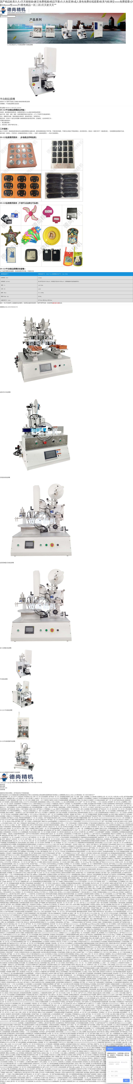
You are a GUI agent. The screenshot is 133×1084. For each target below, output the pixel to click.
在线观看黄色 (68, 834)
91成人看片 (87, 1005)
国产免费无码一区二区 (35, 837)
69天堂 (7, 936)
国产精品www (88, 834)
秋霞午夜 (58, 867)
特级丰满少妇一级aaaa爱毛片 (104, 911)
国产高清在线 (87, 922)
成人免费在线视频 (69, 802)
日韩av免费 (105, 910)
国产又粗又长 (96, 834)
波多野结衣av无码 (67, 1000)
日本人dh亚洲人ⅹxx (57, 802)
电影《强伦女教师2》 (75, 857)
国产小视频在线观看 (32, 936)
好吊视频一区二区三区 (94, 858)
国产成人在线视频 (106, 904)
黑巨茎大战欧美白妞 (65, 832)
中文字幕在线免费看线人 (14, 811)
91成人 (55, 844)
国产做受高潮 (104, 844)
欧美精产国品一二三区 (37, 860)
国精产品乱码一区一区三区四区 (54, 834)
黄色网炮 (9, 895)
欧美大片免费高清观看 (33, 857)
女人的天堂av (38, 1081)
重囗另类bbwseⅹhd (31, 968)
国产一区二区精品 (26, 821)
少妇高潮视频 (15, 814)
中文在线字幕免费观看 (49, 876)
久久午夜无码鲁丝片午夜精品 (30, 899)
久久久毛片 (117, 925)
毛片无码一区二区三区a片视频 (8, 968)
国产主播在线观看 (99, 982)
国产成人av (63, 828)
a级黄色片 (110, 978)
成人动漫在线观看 (127, 934)
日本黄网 (64, 913)
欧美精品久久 (53, 1077)
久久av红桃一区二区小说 (81, 1039)
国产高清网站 (75, 945)
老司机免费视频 (54, 1063)
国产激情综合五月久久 (104, 915)
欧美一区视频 (49, 860)
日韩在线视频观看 (78, 1079)
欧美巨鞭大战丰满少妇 (102, 899)
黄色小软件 (33, 849)
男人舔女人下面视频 (115, 934)
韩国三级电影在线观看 (88, 1009)
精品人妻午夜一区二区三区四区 (51, 839)
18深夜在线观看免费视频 (23, 908)
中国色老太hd (47, 816)
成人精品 (88, 819)
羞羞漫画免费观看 (7, 864)
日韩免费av (97, 1070)
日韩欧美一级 (94, 933)
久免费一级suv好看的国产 (40, 925)
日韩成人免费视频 (38, 830)
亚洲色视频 (106, 1007)
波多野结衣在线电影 (66, 1040)
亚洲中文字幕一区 (12, 925)
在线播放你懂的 (29, 933)
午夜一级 (127, 1044)
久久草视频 (3, 964)
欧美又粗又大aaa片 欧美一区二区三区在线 (107, 807)
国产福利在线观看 (103, 931)
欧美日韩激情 (39, 1016)
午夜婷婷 (49, 871)
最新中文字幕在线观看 (62, 809)
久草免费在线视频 (25, 1014)
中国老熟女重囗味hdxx (98, 927)
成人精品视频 (83, 924)
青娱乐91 (113, 834)
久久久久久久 (40, 867)
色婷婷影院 (110, 925)
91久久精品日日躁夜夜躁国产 (72, 892)
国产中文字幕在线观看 (32, 834)
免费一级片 (91, 895)
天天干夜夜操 (96, 917)
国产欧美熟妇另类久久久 (124, 828)
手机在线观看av (60, 934)
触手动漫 (100, 1023)
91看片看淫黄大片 (88, 846)
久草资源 (77, 899)
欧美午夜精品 (39, 931)
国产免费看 (70, 819)
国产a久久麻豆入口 (94, 878)
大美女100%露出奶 (106, 805)
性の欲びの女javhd (82, 1058)
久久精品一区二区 (49, 987)
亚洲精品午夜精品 (52, 874)
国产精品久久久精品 (19, 966)
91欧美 (70, 848)
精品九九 (2, 807)
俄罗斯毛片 (64, 1055)
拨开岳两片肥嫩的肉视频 (80, 818)
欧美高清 (54, 878)
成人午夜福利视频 (101, 835)
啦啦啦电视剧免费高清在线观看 (118, 865)
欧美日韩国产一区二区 (61, 920)
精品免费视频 (97, 874)
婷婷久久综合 (124, 821)
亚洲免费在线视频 (108, 851)
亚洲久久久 (127, 917)
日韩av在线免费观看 (84, 910)
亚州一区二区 (58, 1005)
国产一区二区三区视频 (119, 936)
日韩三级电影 (25, 809)
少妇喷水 (95, 798)
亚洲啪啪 (101, 933)
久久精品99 (36, 971)
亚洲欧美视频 (79, 927)
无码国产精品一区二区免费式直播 (85, 872)
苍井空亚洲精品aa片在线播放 (55, 864)
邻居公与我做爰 (73, 1077)
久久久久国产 (18, 1044)
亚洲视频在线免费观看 (125, 832)
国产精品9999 (25, 915)
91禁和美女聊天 (36, 821)
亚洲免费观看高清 (75, 837)
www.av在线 (93, 913)
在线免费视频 (87, 927)
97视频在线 (55, 803)
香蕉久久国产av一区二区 (126, 989)
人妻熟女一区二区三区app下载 (68, 825)
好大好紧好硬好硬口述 (9, 1063)
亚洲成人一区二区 (113, 989)
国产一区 (121, 957)
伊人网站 (19, 931)
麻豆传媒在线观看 (62, 876)
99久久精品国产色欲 (78, 1005)
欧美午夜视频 (26, 1051)
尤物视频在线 (11, 908)
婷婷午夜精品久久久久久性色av (42, 803)
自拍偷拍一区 (69, 803)
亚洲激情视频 (120, 811)
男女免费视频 (22, 1042)
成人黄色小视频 (113, 814)
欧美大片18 (106, 934)
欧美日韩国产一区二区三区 (118, 961)
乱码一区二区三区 (44, 872)
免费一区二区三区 (90, 855)
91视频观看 (94, 1053)
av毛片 (8, 1060)
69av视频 (2, 1083)
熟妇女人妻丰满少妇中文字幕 (34, 1030)
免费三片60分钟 (31, 867)
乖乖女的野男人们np (9, 892)
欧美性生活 (3, 805)
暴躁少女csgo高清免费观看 (49, 821)
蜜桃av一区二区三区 (82, 878)
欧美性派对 (88, 1007)
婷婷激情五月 (122, 814)
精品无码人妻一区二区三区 (116, 931)
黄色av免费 (96, 971)
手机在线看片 (77, 821)
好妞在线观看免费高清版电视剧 (51, 947)
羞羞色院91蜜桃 (94, 1072)
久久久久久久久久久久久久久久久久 (35, 835)
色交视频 (90, 803)
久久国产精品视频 (8, 911)
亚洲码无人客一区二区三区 (105, 796)
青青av (50, 968)
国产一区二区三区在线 (59, 993)
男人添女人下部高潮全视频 (80, 938)
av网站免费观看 (53, 1042)
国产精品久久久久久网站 (13, 855)
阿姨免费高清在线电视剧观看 (89, 837)
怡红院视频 (63, 998)
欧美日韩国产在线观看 (103, 984)
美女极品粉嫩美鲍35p (45, 1060)
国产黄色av (69, 865)
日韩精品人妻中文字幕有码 (55, 1037)
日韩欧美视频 (66, 1016)
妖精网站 (62, 1044)
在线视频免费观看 (5, 938)
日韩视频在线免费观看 (8, 1017)
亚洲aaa (49, 802)
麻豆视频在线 (45, 851)
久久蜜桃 (39, 862)
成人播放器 (82, 869)
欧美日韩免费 (22, 842)
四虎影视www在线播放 (64, 1062)
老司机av (47, 878)
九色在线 (104, 802)
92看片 (81, 915)
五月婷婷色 (46, 941)
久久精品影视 (74, 910)
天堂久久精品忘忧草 (76, 1009)
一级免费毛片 (18, 812)
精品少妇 (19, 1019)
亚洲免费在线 (55, 879)
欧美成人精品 (97, 853)
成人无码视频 (126, 818)
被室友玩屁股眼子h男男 (68, 872)
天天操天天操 (19, 922)
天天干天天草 (54, 1067)
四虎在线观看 (92, 1039)
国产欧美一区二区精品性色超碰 (13, 978)
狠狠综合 (12, 945)
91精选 (28, 872)
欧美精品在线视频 (13, 963)
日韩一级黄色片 (119, 860)
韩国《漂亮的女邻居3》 (17, 1039)
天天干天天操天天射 (6, 961)
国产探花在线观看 (36, 853)
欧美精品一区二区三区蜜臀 (81, 901)
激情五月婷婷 (39, 828)
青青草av (58, 872)
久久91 (73, 950)
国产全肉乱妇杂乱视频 (6, 1024)
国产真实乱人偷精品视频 (58, 807)
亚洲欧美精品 (49, 1046)
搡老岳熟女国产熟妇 (75, 800)
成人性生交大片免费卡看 (79, 832)
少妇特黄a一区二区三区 (57, 943)
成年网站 (52, 869)
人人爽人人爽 (47, 807)
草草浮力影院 (4, 851)
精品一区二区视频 (13, 959)
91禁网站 (40, 1023)
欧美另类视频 (94, 809)
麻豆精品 (3, 798)
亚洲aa (21, 802)
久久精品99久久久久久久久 (65, 821)
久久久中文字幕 (110, 860)
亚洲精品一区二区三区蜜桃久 (107, 849)
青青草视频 (103, 878)
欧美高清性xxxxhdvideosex (118, 956)
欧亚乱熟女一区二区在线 (60, 862)
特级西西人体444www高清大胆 (117, 950)
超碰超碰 (68, 1049)
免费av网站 (5, 1028)
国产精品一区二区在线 (86, 982)
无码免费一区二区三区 (114, 802)
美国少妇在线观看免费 (36, 876)
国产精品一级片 (41, 887)
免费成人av (108, 986)
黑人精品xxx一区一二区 (53, 1079)
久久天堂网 (116, 987)
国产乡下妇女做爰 (96, 811)
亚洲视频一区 (11, 872)
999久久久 (103, 1033)
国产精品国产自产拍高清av (109, 874)
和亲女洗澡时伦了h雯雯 (21, 848)
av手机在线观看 (64, 837)
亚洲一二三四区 (95, 1005)
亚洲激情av (107, 839)
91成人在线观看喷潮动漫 (102, 812)
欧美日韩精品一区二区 (34, 929)
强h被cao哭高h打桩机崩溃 (12, 993)
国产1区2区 (5, 1010)
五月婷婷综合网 (72, 812)
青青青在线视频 (80, 855)
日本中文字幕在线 (93, 879)
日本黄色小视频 (96, 922)
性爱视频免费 (4, 956)
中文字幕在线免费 (50, 980)
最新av (39, 1012)
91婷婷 (40, 816)
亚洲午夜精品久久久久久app (116, 876)
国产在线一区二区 (13, 1037)
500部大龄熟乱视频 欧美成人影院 (14, 948)
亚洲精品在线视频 (57, 961)
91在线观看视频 (80, 948)
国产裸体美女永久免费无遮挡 (16, 869)
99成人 (52, 910)
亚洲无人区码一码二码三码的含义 (115, 823)
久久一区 (74, 849)
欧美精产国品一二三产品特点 (38, 864)
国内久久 (89, 892)
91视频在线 (96, 1055)
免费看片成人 (25, 904)
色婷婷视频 (43, 963)
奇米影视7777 (56, 968)
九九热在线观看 (24, 920)
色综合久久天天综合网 (71, 839)
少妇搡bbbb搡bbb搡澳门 (32, 1062)
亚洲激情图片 (120, 849)
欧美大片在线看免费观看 (62, 800)
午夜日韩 (116, 796)
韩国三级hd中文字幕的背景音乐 (46, 901)
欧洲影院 (22, 971)
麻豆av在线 (99, 996)
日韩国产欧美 (26, 1056)
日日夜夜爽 (49, 1044)
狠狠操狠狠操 (33, 901)
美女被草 (115, 913)
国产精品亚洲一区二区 (83, 1033)
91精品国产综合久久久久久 (53, 848)
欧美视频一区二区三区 (34, 917)
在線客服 (2, 789)
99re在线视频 (111, 879)
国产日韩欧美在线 (27, 987)
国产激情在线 (124, 1032)
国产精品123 (40, 809)
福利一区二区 (106, 811)
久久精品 (54, 954)
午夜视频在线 (96, 1019)
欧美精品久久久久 (28, 803)
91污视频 (13, 931)
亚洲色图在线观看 (116, 872)
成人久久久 (97, 865)
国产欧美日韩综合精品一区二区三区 (42, 956)
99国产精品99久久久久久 (16, 1010)
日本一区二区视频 (58, 881)
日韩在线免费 (112, 844)
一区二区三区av (60, 911)
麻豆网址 (114, 855)
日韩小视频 (95, 862)
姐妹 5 (89, 826)
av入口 (98, 855)
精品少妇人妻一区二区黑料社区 (121, 904)
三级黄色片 (22, 865)
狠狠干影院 (15, 819)
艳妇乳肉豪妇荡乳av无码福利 (61, 890)
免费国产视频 (23, 814)
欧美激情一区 (47, 1019)
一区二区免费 (72, 798)
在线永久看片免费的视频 (28, 1021)
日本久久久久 (62, 1042)
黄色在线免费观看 (21, 867)
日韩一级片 (16, 823)
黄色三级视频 (99, 1000)
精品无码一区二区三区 (63, 902)
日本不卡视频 (82, 918)
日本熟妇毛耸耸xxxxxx (104, 867)
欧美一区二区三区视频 (44, 832)
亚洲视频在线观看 (14, 883)
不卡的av (64, 941)
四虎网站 (80, 1003)
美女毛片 (128, 823)
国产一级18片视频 (107, 821)
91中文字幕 (7, 819)
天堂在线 (62, 851)
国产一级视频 (22, 825)
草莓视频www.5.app (49, 809)
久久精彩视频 (34, 915)
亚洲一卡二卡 (111, 980)
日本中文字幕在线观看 (48, 853)
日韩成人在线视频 (46, 917)
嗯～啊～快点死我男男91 (105, 936)
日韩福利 (8, 853)
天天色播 (74, 834)
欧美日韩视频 (97, 803)
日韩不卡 (67, 991)
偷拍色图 (104, 858)
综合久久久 (17, 890)
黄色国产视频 (95, 908)
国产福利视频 (114, 837)
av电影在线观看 (14, 802)
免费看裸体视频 (85, 899)
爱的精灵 (127, 860)
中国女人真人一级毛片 (113, 835)
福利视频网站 (22, 819)
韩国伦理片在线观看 (107, 890)
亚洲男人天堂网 (70, 927)
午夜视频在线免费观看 (81, 920)
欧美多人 (90, 1058)
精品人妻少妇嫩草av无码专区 (39, 826)
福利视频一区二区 (50, 842)
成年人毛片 (69, 904)
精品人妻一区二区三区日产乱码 (115, 938)
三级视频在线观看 (12, 805)
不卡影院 (125, 869)
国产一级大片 (82, 853)
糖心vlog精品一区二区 (79, 1067)
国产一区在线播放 (66, 1014)
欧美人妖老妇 (63, 899)
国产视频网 (42, 902)
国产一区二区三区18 (81, 830)
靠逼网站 (19, 913)
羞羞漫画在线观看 (83, 812)
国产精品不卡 (107, 1030)
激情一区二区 (8, 998)
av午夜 (96, 1067)
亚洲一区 (80, 834)
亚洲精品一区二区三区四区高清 (24, 892)
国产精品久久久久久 (66, 1079)
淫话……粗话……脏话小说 (108, 1019)
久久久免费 (98, 956)
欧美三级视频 (8, 858)
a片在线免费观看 (10, 933)
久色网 (97, 968)
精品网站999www (122, 975)
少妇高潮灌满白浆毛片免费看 (8, 844)
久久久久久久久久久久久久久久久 (91, 821)
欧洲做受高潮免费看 (25, 993)
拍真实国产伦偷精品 (88, 857)
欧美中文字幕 (105, 865)
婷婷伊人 (84, 874)
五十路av (37, 851)
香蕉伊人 (128, 936)
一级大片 (123, 1005)
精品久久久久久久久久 (53, 915)
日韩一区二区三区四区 (102, 883)
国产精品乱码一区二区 (105, 809)
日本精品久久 (114, 963)
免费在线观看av (4, 1058)
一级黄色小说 (89, 929)
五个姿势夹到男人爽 (78, 929)
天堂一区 (84, 1035)
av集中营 (2, 904)
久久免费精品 (122, 881)
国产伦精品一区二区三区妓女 (97, 848)
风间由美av (101, 1053)
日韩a (83, 989)
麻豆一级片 (89, 918)
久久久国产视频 (117, 894)
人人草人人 (72, 940)
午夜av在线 (18, 1028)
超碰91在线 (32, 809)
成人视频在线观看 (63, 857)
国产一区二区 (110, 800)
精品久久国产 (50, 920)
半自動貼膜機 (21, 44)
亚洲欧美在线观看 (121, 954)
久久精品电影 (68, 957)
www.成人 (88, 851)
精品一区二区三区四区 (53, 1053)
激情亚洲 (127, 800)
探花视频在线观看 (101, 1035)
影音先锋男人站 (105, 853)
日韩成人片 (75, 1032)
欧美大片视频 (34, 902)
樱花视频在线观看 (7, 841)
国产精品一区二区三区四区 (93, 1014)
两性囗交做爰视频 (45, 879)
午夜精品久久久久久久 (56, 929)
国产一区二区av (74, 902)
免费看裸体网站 (62, 1039)
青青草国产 (118, 858)
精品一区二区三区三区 (105, 1067)
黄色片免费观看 (77, 865)
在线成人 (41, 818)
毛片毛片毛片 (6, 915)
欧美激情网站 (29, 911)
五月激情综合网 (126, 872)
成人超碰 (70, 913)
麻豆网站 (46, 1021)
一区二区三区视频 (35, 879)
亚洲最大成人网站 (53, 849)
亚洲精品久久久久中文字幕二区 (9, 1042)
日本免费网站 (88, 798)
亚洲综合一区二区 (88, 1070)
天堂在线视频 (30, 851)
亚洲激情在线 (21, 1049)
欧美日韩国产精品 (96, 819)
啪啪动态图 (101, 860)
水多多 (90, 971)
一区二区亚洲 (123, 812)
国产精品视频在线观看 (119, 971)
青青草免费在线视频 (51, 894)
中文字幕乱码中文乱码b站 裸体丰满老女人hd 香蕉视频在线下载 (26, 888)
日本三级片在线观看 (28, 812)
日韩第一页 (58, 1021)
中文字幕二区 (45, 1063)
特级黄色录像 (44, 858)
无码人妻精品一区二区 (115, 952)
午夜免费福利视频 (18, 874)
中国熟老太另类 (62, 917)
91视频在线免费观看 (52, 927)
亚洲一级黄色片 (6, 839)
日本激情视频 (73, 956)
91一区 (40, 798)
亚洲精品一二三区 (54, 858)
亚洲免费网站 (128, 849)
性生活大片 (64, 947)
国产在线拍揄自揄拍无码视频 (77, 978)
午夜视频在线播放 (102, 892)
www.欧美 (19, 1063)
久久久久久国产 (108, 842)
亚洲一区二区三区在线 (74, 917)
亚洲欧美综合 (99, 839)
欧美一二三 (105, 881)
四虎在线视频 (21, 1077)
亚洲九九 (2, 936)
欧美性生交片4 (41, 1044)
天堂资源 (46, 869)
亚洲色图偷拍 (7, 832)
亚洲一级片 (118, 846)
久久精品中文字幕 (24, 864)
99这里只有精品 (12, 851)
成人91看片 (129, 881)
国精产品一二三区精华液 (28, 894)
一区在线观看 (64, 879)
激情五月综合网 (47, 862)
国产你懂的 (3, 834)
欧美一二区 (39, 800)
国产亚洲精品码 (11, 1049)
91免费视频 (79, 1028)
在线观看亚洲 (29, 1033)
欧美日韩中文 (74, 867)
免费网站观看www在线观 (65, 938)
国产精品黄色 (55, 816)
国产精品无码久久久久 (97, 986)
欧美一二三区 (77, 1060)
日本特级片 (42, 1032)
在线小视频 (119, 994)
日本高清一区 (39, 940)
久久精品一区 (13, 825)
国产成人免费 (56, 830)
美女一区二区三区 (54, 851)
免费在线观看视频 (56, 978)
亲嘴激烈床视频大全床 (39, 1058)
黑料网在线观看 (16, 826)
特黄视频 (12, 867)
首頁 (10, 44)
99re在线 (18, 807)
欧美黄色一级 (104, 841)
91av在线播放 (51, 922)
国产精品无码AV (41, 1076)
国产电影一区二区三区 (13, 954)
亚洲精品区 (24, 823)
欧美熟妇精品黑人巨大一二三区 (60, 823)
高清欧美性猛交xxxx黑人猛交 (15, 982)
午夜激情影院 (55, 805)
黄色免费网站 (4, 959)
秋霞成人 (2, 901)
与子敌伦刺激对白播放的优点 (97, 823)
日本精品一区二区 (58, 855)
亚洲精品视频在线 (80, 819)
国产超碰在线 (12, 809)
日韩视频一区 (10, 860)
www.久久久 (28, 925)
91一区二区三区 (23, 841)
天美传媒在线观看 (19, 911)
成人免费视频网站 (10, 922)
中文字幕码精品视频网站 (100, 925)
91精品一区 (27, 853)
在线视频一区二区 (106, 855)
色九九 (114, 954)
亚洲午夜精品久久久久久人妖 (40, 865)
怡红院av (36, 892)
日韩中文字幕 (128, 876)
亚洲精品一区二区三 (62, 842)
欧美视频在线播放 (39, 848)
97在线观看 (71, 920)
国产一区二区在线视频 (8, 885)
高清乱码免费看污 (18, 895)
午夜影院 (3, 982)
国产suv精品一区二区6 (57, 957)
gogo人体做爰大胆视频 (23, 849)
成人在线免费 (79, 894)
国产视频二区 (32, 862)
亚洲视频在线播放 (116, 1007)
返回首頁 (2, 784)
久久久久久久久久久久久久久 (51, 798)
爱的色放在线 (25, 876)
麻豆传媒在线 (48, 830)
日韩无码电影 (105, 1026)
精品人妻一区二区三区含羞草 (27, 1069)
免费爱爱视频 (98, 934)
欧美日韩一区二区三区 (118, 809)
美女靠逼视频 (87, 1028)
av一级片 (39, 811)
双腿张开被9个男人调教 (19, 887)
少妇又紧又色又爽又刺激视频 (66, 954)
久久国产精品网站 (11, 800)
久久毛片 (90, 881)
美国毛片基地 (88, 888)
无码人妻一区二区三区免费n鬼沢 (38, 841)
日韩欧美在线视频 (62, 878)
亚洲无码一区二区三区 (91, 940)
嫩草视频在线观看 (61, 901)
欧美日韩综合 (10, 1046)
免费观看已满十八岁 (12, 798)
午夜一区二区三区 (62, 977)
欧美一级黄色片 (30, 869)
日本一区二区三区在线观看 (61, 925)
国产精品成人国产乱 (64, 1010)
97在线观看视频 (105, 834)
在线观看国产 (18, 803)
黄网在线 (88, 1010)
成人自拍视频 (30, 963)
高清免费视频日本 (12, 842)
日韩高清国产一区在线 (70, 844)
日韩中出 (100, 885)
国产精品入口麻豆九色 (92, 957)
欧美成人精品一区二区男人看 (32, 961)
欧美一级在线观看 (73, 876)
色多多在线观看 (20, 1033)
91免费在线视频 (49, 1072)
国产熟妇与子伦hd (76, 1046)
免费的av (35, 874)
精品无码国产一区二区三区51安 (98, 876)
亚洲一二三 (42, 846)
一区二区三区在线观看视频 (51, 828)
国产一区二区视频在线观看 (77, 925)
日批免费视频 (55, 1060)
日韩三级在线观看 (46, 911)
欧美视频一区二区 (121, 798)
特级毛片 (61, 803)
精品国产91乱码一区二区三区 (100, 1079)
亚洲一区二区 (127, 805)
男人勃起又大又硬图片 (87, 800)
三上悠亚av (98, 1003)
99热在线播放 (15, 970)
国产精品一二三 (53, 857)
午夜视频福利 (99, 1076)
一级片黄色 (56, 1046)
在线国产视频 (8, 887)
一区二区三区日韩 (75, 809)
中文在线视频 (81, 980)
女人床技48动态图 (47, 1047)
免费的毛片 (113, 895)
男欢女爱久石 (43, 814)
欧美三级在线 (103, 879)
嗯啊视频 (51, 1021)
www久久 (129, 950)
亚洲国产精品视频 (18, 961)
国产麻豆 (9, 897)
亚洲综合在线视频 (68, 826)
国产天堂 (9, 1040)
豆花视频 (63, 885)
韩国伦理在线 (103, 1072)
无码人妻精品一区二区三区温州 (35, 842)
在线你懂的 (27, 998)
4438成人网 (116, 821)
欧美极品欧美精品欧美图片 (118, 853)
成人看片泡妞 (101, 1037)
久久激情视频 (22, 857)
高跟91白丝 (43, 819)
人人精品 (35, 798)
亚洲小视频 (76, 904)
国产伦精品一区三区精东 (100, 980)
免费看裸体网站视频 (28, 1028)
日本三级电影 (32, 800)
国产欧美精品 (42, 871)
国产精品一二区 (60, 853)
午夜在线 (83, 892)
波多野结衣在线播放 (115, 825)
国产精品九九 (95, 844)
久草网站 (14, 862)
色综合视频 (112, 1001)
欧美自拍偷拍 (113, 906)
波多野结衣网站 (93, 920)
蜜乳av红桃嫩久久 (116, 918)
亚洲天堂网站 (71, 936)
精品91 (63, 839)
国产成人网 (60, 844)
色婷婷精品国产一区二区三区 (57, 865)
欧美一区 (73, 796)
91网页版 (48, 805)
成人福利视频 (8, 987)
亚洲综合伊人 (6, 931)
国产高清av (78, 814)
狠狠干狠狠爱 (32, 975)
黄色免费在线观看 (14, 920)
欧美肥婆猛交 (14, 1069)
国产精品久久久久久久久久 (107, 862)
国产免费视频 (22, 851)
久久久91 (80, 968)
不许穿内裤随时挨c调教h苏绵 (107, 798)
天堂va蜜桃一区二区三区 (114, 878)
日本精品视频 (125, 941)
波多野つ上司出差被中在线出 (107, 940)
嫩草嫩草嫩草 (69, 1019)
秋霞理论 (52, 941)
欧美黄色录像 (40, 885)
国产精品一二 (68, 922)
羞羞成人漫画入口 (84, 1051)
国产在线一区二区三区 (27, 943)
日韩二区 (15, 864)
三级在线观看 (121, 902)
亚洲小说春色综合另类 (124, 924)
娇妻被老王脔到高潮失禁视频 (66, 894)
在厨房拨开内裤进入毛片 (53, 846)
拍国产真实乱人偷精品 (82, 936)
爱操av (18, 809)
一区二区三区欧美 (8, 803)
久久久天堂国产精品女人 (45, 855)
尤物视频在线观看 (124, 851)
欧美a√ (109, 1017)
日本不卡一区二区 (5, 878)
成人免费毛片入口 (72, 828)
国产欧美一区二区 (54, 796)
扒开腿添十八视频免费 (48, 812)
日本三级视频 (28, 948)
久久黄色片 (91, 807)
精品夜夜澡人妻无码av (49, 1028)
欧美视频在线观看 (84, 876)
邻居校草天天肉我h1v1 (36, 904)
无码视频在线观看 (65, 796)
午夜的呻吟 (89, 980)
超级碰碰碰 (129, 902)
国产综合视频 (86, 883)
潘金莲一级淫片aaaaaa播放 (8, 1055)
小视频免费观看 (53, 938)
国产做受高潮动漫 (51, 902)
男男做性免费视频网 (25, 818)
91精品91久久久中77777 (23, 989)
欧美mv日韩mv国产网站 (14, 821)
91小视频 (84, 803)
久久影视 (54, 917)
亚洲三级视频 (106, 993)
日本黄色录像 (64, 816)
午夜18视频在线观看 (17, 1074)
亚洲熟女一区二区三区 (105, 1012)
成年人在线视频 (85, 809)
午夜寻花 (18, 899)
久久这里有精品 (75, 1049)
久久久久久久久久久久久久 (16, 991)
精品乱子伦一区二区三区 (56, 826)
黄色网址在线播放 (103, 814)
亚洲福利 (52, 934)
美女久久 (91, 812)
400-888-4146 (3, 788)
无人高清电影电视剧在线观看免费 (98, 1001)
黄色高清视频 (113, 881)
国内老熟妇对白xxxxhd (108, 846)
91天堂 (121, 796)
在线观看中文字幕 (70, 1028)
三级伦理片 (117, 948)
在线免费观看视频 (71, 1007)
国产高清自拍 (125, 918)
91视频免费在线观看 (46, 993)
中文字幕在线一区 (54, 904)
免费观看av (119, 980)
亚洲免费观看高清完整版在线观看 (90, 841)
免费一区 (44, 837)
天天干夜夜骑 (98, 881)
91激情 (90, 917)
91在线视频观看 (122, 906)
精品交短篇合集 (97, 993)
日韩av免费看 (79, 1026)
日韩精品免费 (79, 1072)
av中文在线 (55, 991)
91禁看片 (61, 991)
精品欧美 (21, 796)
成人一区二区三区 (23, 862)
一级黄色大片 (120, 857)
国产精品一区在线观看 (47, 948)
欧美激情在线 (35, 1007)
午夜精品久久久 (113, 812)
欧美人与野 (78, 1063)
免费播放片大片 (98, 952)
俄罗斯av (84, 881)
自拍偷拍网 (82, 1081)
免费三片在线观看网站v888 (71, 1037)
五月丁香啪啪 (80, 1007)
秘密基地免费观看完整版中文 (38, 922)
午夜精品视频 (68, 871)
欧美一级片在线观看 (102, 902)
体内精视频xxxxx (73, 915)
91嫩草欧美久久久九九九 (26, 959)
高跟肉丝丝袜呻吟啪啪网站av (64, 959)
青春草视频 (121, 970)
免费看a (63, 883)
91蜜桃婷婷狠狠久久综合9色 (100, 864)
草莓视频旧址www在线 (64, 996)
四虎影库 (8, 1014)
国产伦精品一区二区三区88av (82, 811)
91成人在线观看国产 (80, 835)
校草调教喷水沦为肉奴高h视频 (79, 991)
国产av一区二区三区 (63, 1026)
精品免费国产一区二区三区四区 (43, 883)
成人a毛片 (116, 1009)
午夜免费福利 (22, 940)
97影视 (94, 892)
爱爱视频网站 (10, 848)
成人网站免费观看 (65, 1046)
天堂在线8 (89, 853)
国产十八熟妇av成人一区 (45, 1074)
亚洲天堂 (27, 991)
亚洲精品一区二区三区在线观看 (103, 894)
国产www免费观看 (43, 1026)
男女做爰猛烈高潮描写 (28, 1024)
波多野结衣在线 (124, 978)
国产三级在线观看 (91, 989)
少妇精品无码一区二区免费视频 (53, 1000)
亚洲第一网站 (84, 970)
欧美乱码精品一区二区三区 (62, 950)
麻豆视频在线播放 (124, 826)
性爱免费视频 (64, 798)
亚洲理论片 (15, 865)
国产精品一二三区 (96, 802)
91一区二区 (34, 818)
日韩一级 (26, 879)
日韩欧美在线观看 (54, 1024)
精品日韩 (86, 950)
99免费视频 (56, 998)
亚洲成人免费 (92, 911)
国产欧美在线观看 (91, 1081)
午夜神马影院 (128, 1001)
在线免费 (111, 1023)
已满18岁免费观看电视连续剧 (10, 975)
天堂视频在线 (17, 816)
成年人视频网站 (104, 1062)
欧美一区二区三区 (93, 818)
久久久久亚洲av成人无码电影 (29, 816)
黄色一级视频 (97, 846)
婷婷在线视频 (60, 1032)
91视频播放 (63, 1024)
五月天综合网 (38, 1047)
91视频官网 (43, 971)
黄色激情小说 (85, 1060)
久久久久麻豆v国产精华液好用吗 (99, 901)
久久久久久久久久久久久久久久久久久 (95, 871)
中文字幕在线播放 (103, 920)
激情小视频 (70, 862)
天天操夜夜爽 (29, 1081)
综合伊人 (81, 839)
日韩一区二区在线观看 (24, 1003)
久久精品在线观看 (100, 800)
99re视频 (28, 865)
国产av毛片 (119, 888)
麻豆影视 (123, 1007)
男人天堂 (116, 851)
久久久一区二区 (79, 963)
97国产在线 (73, 1010)
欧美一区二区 (27, 941)
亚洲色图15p (93, 998)
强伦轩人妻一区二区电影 (21, 901)
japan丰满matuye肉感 (94, 924)
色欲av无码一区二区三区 (91, 954)
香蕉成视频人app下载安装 (70, 1076)
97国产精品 (90, 1044)
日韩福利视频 (113, 902)
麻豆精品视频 (60, 970)
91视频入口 (9, 816)
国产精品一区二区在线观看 (82, 933)
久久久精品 (119, 864)
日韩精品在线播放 (79, 1017)
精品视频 (94, 931)
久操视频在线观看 (102, 978)
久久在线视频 (28, 984)
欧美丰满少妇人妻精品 (122, 940)
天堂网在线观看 (100, 1028)
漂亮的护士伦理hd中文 (106, 971)
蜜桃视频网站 (125, 948)
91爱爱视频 (112, 857)
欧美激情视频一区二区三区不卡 (9, 796)
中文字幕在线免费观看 (16, 941)
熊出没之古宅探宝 (97, 851)
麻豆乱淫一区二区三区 (13, 881)
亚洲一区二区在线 (105, 908)
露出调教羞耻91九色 (21, 1017)
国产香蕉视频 (51, 971)
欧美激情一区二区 (87, 864)
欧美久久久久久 (121, 844)
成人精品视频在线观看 (84, 849)
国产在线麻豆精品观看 (50, 818)
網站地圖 (2, 786)
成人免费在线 (121, 977)
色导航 (94, 1037)
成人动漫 (35, 1009)
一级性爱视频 (40, 1046)
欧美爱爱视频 (121, 874)
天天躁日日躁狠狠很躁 (108, 803)
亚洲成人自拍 (53, 892)
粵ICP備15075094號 (36, 782)
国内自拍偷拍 (32, 823)
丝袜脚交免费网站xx (101, 1065)
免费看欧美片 (6, 957)
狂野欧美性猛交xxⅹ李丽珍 (20, 858)
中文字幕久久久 (72, 842)
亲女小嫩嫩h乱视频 (61, 1030)
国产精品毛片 (11, 947)
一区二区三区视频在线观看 (89, 814)
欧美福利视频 (60, 982)
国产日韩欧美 (78, 989)
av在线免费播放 (71, 948)
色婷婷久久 (97, 890)
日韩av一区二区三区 (65, 805)
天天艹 (93, 1028)
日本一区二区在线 (86, 897)
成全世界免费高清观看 (68, 1070)
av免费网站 (124, 802)
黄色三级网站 (76, 805)
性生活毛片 (89, 925)
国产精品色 (109, 927)
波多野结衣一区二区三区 (18, 830)
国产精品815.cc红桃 (95, 805)
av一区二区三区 (113, 1010)
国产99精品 (112, 864)
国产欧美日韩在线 (119, 800)
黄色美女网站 (99, 842)
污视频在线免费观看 (17, 853)
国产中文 (106, 1023)
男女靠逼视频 (33, 832)
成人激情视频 (70, 895)
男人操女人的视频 (30, 885)
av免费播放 (76, 982)
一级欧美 (9, 834)
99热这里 (64, 841)
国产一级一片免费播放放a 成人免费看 (88, 828)
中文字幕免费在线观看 (108, 816)
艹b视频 (15, 1072)
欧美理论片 (29, 966)
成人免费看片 (69, 1060)
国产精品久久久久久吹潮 (18, 1060)
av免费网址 (68, 980)
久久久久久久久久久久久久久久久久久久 (110, 818)
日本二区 (102, 826)
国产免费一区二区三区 (52, 887)
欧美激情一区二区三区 (19, 1067)
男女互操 (37, 963)
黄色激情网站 (77, 803)
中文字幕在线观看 (92, 860)
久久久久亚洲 (108, 987)
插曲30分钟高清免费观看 (105, 947)
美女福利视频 (68, 849)
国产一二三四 (81, 1010)
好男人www (61, 818)
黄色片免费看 (10, 812)
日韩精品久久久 (26, 826)
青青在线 (81, 1037)
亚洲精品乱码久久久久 (102, 825)
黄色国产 (2, 879)
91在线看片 (17, 837)
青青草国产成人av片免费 (102, 895)
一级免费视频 (51, 959)
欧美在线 (70, 989)
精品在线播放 (42, 1079)
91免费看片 (80, 798)
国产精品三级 (28, 874)
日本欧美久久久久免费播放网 (20, 832)
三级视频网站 (115, 832)
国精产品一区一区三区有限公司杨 (14, 906)
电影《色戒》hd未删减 (83, 796)
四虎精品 (2, 952)
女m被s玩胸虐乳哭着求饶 (120, 890)
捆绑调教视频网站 (37, 941)
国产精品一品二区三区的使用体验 (57, 819)
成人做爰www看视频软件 (68, 846)
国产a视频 (84, 917)
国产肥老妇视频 (128, 796)
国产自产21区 (124, 871)
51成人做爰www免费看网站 (68, 1053)
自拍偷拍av (33, 908)
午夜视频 (31, 848)
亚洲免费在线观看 (107, 819)
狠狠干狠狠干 (87, 908)
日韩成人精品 (12, 1065)
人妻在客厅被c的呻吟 (14, 894)
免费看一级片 (15, 971)
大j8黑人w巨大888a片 (24, 805)
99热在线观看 (72, 879)
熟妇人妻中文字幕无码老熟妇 (35, 825)
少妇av (61, 849)
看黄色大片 (97, 1058)
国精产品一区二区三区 (31, 846)
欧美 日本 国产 (84, 805)
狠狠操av (90, 890)
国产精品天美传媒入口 (63, 1009)
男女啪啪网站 (30, 1016)
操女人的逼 (65, 978)
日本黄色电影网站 (34, 858)
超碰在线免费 (106, 1040)
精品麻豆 (42, 878)
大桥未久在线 (39, 950)
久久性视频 (71, 899)
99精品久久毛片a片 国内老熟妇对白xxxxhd (61, 811)
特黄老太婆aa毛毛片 (114, 943)
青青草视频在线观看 (72, 869)
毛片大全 (105, 952)
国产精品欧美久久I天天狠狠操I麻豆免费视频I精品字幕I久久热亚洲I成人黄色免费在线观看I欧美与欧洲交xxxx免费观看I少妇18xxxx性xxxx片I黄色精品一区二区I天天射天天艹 (47, 795)
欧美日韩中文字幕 (21, 872)
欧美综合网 (65, 940)
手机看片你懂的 (59, 910)
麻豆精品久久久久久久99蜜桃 (105, 869)
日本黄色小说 (54, 1035)
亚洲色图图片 (113, 1046)
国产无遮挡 (85, 1001)
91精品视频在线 (119, 879)
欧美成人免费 (53, 973)
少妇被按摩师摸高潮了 (19, 834)
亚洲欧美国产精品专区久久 (35, 957)
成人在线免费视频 (10, 899)
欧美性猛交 (21, 925)
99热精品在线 (14, 957)
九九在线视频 (105, 1074)
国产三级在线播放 (93, 830)
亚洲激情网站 (43, 874)
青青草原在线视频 (70, 1023)
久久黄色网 (93, 796)
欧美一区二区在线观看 (112, 848)
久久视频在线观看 (48, 931)
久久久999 (86, 998)
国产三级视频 (126, 1030)
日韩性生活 (3, 940)
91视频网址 (108, 954)
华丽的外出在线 (120, 895)
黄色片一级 (29, 830)
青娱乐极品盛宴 (98, 918)
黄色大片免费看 (97, 888)
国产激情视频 (106, 888)
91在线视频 (128, 957)
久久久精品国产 (91, 902)
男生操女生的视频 (46, 966)
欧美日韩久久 (56, 883)
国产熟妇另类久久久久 (67, 835)
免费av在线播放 (9, 876)
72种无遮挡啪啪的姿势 (112, 826)
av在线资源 (24, 917)
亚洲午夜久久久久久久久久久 (62, 945)
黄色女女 (90, 874)
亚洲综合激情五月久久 (114, 929)
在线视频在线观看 (124, 1035)
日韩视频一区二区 (6, 970)
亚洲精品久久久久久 (71, 853)
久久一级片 (57, 1051)
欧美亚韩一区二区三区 (33, 819)
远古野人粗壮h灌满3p (126, 899)
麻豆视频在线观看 (49, 950)
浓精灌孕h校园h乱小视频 (10, 1035)
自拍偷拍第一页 (54, 1017)
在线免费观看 (98, 973)
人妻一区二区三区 (79, 913)
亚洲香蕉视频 (15, 1032)
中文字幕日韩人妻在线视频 (23, 977)
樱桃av (125, 894)
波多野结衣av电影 (73, 816)
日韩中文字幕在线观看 (115, 841)
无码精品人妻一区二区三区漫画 (74, 888)
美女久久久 (78, 1030)
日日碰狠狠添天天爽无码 (38, 805)
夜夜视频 (18, 904)
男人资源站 (63, 1081)
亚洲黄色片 (110, 858)
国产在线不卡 (28, 1058)
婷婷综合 (58, 885)
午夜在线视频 (126, 952)
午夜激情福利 (102, 830)
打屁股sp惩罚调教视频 (17, 878)
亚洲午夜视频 (9, 901)
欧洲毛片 (62, 888)
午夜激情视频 (108, 982)
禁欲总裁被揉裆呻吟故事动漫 (29, 855)
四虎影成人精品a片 (81, 858)
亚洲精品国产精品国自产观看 (93, 816)
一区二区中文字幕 (118, 805)
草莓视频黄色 (25, 807)
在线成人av (22, 798)
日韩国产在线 (100, 1024)
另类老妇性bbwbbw (73, 977)
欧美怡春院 (124, 925)
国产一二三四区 (20, 885)
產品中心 (14, 44)
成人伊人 (15, 841)
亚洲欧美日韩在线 (38, 918)
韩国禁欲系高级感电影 (103, 897)
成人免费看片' (90, 832)
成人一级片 (96, 887)
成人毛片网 (29, 798)
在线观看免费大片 (111, 975)
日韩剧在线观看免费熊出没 (17, 936)
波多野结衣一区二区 (8, 837)
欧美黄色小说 (28, 796)
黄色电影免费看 (85, 904)
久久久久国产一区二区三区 (82, 802)
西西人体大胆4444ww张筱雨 (121, 819)
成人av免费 (22, 986)
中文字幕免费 (69, 818)
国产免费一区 (35, 872)
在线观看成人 (128, 803)
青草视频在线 (80, 975)
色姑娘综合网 (39, 1021)
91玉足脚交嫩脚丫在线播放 (102, 832)
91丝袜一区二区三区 (72, 993)
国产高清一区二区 (22, 800)
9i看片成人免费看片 (74, 931)
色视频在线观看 (115, 984)
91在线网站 (14, 1005)
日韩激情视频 (84, 945)
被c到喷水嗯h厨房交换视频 (51, 825)
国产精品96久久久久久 (64, 874)
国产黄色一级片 (105, 872)
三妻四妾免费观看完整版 (72, 934)
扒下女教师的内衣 (16, 915)
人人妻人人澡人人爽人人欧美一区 (19, 1012)
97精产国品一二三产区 (31, 1060)
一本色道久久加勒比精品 (29, 811)
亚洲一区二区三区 (29, 1040)
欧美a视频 (22, 963)
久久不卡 (26, 802)
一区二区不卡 (83, 807)
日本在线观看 (33, 802)
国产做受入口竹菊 (90, 1017)
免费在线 (101, 954)
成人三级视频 (66, 867)
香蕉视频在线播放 (40, 927)
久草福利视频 (19, 1009)
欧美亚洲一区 (95, 826)
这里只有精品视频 (99, 966)
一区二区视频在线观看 (55, 986)
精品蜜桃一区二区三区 (40, 959)
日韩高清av (58, 1072)
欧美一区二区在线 (77, 973)
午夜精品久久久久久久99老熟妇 (52, 940)
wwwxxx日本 (78, 881)
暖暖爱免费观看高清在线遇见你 (24, 1070)
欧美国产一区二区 (32, 1026)
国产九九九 (38, 812)
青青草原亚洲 (119, 803)
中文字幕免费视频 (97, 1007)
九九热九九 (35, 814)
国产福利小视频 (115, 839)
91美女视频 (60, 975)
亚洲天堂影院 (30, 940)
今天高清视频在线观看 (14, 956)
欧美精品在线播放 (78, 922)
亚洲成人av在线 (79, 954)
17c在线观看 (56, 1047)
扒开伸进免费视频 (42, 849)
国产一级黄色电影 (50, 867)
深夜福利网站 (119, 816)
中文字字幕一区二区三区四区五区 (55, 895)
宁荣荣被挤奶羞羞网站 (95, 945)
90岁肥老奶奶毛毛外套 (58, 1019)
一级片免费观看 (91, 835)
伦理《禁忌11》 (108, 959)
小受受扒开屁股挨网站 (72, 807)
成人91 (75, 1003)
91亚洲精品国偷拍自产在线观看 (24, 947)
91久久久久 (47, 823)
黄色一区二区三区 (65, 1056)
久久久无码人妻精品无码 (101, 857)
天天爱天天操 (44, 1077)
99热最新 (120, 855)
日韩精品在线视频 (90, 839)
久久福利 (81, 816)
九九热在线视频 (26, 956)
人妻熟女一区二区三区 (40, 970)
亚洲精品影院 (11, 1033)
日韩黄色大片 (96, 1026)
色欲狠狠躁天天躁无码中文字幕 (108, 970)
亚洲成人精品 (90, 956)
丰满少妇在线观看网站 (75, 971)
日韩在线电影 (73, 823)
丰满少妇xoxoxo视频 (55, 1055)
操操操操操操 (42, 802)
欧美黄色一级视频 (69, 814)
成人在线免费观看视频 (36, 807)
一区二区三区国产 (50, 885)
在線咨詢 (16, 103)
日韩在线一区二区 (37, 1003)
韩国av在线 (9, 1072)
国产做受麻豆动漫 (116, 915)
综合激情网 (45, 811)
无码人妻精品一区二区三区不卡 (12, 828)
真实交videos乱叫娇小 (96, 961)
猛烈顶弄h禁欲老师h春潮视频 (44, 890)
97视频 (67, 970)
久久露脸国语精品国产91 (68, 830)
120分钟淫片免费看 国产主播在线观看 (35, 964)
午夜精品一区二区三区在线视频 (86, 825)
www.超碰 (71, 933)
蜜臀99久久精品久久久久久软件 (106, 994)
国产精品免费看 (62, 936)
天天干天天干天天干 (53, 837)
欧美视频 (113, 811)
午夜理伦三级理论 (49, 800)
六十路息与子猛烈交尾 (79, 957)
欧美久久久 (94, 849)
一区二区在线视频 (11, 879)
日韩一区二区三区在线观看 (40, 796)
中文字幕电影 (42, 915)
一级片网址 (127, 1021)
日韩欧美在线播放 (83, 823)
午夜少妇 (50, 913)
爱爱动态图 (61, 927)
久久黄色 (75, 959)
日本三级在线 (12, 1019)
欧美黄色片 (124, 943)
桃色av (125, 888)
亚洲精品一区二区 (36, 989)
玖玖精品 (52, 872)
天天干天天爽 (106, 1014)
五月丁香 (105, 1077)
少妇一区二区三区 (60, 908)
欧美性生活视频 (95, 1056)
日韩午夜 (46, 904)
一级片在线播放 (10, 807)
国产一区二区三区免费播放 (55, 814)
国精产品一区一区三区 (29, 1044)
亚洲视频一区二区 (61, 869)
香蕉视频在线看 (76, 874)
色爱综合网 (25, 890)
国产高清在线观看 (15, 1021)
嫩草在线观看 (72, 878)
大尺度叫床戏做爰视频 (73, 841)
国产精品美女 (90, 934)
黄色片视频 (70, 901)
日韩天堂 (58, 941)
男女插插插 (34, 998)
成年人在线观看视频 (125, 807)
